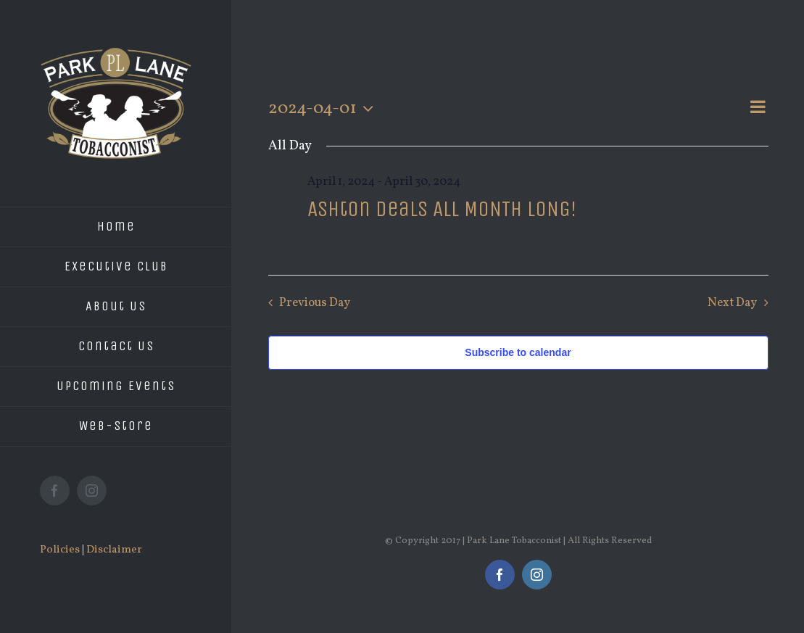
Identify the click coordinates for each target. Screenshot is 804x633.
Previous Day (314, 302)
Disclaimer (114, 550)
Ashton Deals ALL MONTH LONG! (441, 209)
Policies (60, 550)
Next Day (732, 302)
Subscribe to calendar (518, 352)
